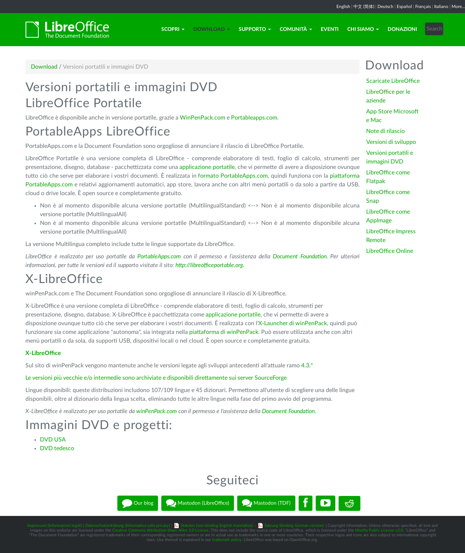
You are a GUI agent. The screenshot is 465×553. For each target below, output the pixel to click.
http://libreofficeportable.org (209, 265)
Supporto (255, 29)
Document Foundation (300, 256)
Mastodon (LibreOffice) (197, 503)
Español (404, 6)
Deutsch (385, 6)
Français (423, 6)
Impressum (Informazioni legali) (54, 526)
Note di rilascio (385, 131)
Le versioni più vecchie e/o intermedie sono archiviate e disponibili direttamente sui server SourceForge (156, 378)
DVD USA (53, 440)
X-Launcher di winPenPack (292, 323)
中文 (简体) (363, 6)
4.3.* (307, 365)
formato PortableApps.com (233, 176)
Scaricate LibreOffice (393, 81)
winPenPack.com (156, 411)
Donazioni (402, 29)
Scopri (173, 29)
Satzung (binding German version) (294, 526)
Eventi (330, 29)
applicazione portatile (206, 167)
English (343, 6)
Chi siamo (363, 29)
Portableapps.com (254, 118)
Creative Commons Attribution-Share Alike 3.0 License (160, 530)
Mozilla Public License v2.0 (379, 530)
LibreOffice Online (389, 251)
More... (458, 6)
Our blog (137, 503)
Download (211, 29)
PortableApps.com (159, 256)
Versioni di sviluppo (391, 142)
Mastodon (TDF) (266, 503)
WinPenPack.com (202, 118)
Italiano (441, 6)
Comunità (296, 29)
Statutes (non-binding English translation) (217, 526)
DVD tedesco (57, 448)
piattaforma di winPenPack (223, 332)
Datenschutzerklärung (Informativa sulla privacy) (127, 526)
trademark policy (227, 540)
